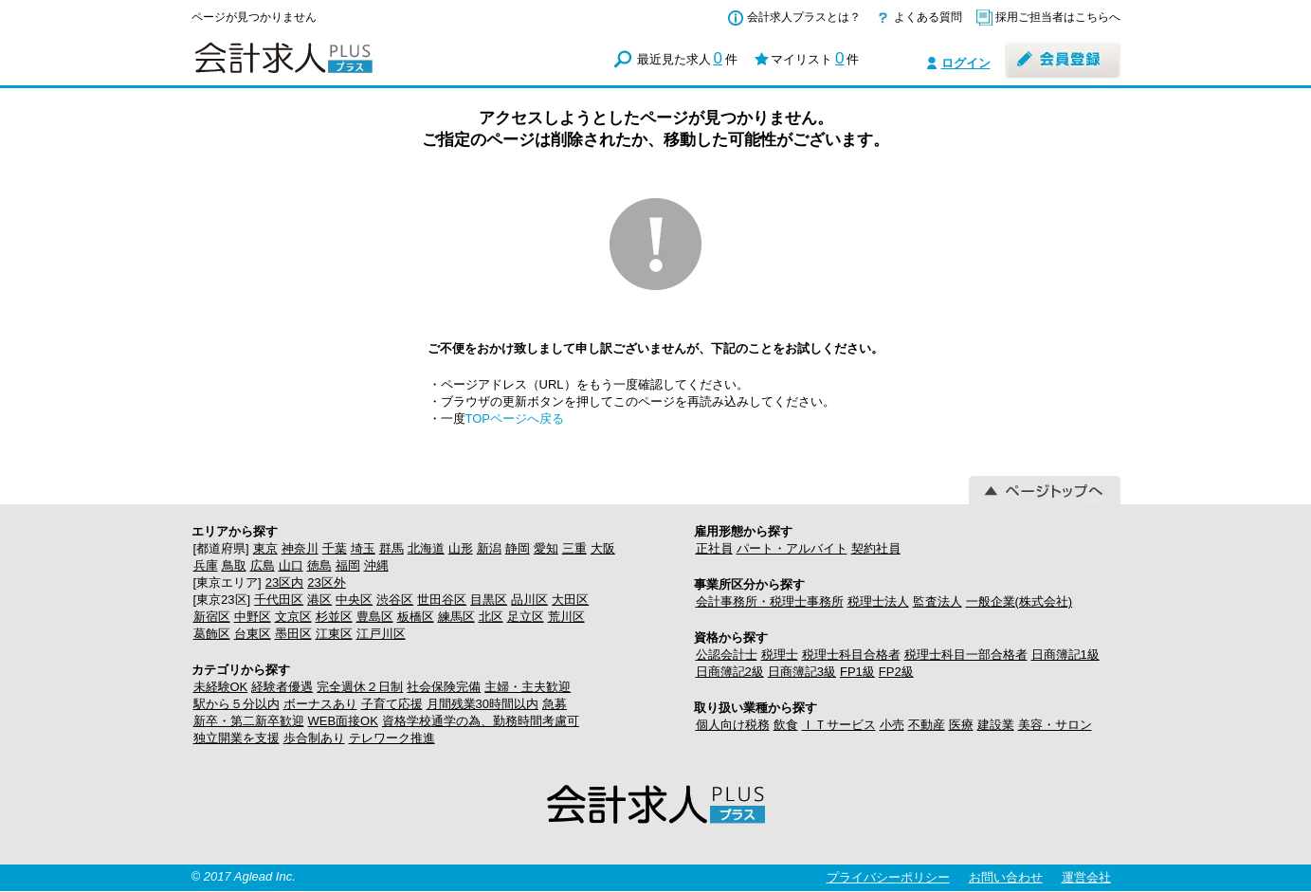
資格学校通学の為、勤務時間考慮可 (480, 721)
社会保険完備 (444, 687)
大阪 (603, 548)
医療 (961, 725)
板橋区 (415, 617)
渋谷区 (394, 599)
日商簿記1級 (1065, 654)
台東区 (252, 634)
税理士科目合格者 (851, 654)
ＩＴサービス (839, 725)
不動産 (926, 725)
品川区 (529, 599)
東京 (265, 548)
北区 (491, 617)
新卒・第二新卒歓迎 (248, 721)
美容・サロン (1055, 725)
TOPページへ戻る (515, 418)
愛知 (546, 548)
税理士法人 (878, 601)
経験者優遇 (282, 687)
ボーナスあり (320, 704)
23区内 (284, 582)
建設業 (995, 725)
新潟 (489, 548)
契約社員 (876, 548)
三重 (574, 548)
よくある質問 (928, 17)
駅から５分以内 (236, 704)
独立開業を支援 (236, 738)
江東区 (334, 634)
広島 (262, 565)
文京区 (293, 617)
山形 (460, 548)
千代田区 (278, 599)
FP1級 (857, 671)
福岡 (348, 565)
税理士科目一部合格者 (966, 654)
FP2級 (896, 671)
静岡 (517, 548)
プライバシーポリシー (888, 877)
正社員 (714, 548)
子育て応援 (392, 704)
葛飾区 (211, 634)
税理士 (779, 654)
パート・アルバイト (792, 548)
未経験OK (220, 687)
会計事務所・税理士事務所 (770, 601)
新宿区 (211, 617)
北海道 (426, 548)
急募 (554, 704)
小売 (892, 725)
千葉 (334, 548)
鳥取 (234, 565)
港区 (319, 599)
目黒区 (488, 599)
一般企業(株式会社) (1019, 601)
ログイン (966, 63)
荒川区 (566, 617)
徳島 (319, 565)
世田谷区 (441, 599)
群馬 (391, 548)
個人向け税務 (733, 725)
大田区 (570, 599)
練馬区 (456, 617)
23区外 (326, 582)
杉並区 (334, 617)
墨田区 (293, 634)
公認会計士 (726, 654)
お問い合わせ (1006, 877)
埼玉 (363, 548)
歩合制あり (314, 738)
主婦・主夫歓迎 (527, 687)
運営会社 (1086, 877)
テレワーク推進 (392, 738)
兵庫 (205, 565)
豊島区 (374, 617)
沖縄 (376, 565)
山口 (291, 565)
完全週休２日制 (360, 687)
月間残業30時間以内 (482, 704)
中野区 (252, 617)
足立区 (525, 617)
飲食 (786, 725)
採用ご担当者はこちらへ (1057, 17)
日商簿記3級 (802, 671)
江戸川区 (381, 634)
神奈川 (300, 548)
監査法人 (937, 601)
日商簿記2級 (730, 671)
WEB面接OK (343, 721)
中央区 (354, 599)
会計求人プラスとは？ (804, 17)
